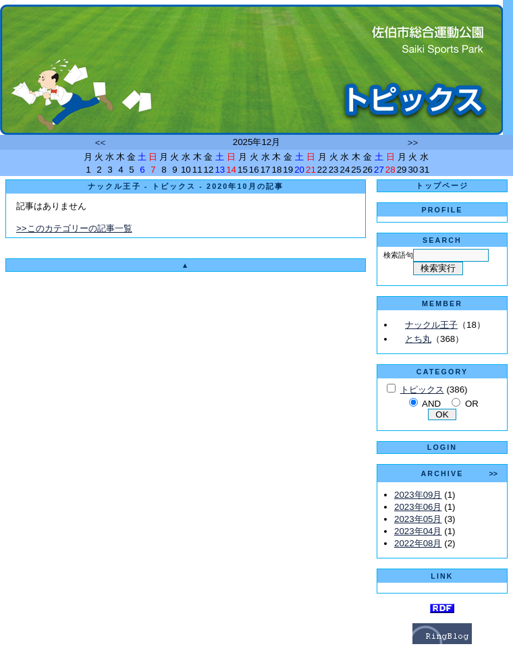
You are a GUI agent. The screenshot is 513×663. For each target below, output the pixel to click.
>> (413, 143)
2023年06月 (417, 507)
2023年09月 (417, 495)
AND (431, 404)
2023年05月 (417, 519)
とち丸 (418, 339)
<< (100, 143)
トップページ (442, 185)
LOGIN (442, 447)
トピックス (422, 389)
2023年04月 (417, 531)
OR (472, 404)
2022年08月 (417, 543)
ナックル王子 (431, 325)
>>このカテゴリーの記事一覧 (74, 228)
